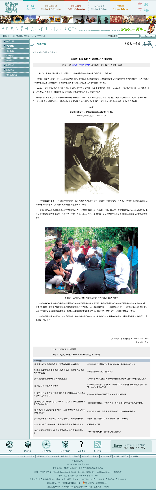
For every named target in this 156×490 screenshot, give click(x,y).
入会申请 (81, 451)
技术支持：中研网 (101, 487)
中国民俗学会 (45, 472)
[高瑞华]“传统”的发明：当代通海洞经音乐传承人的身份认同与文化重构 (117, 379)
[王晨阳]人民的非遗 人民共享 (46, 386)
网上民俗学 (65, 456)
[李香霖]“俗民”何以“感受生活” (100, 372)
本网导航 (125, 456)
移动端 (116, 456)
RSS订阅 (97, 451)
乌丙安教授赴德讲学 (67, 349)
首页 (34, 52)
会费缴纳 (94, 456)
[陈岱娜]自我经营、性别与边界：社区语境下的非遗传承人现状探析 (115, 403)
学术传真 (53, 52)
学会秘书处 (47, 479)
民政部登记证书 (53, 483)
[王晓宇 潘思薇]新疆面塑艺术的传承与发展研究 (107, 394)
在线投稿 (27, 451)
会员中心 (76, 456)
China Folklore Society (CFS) (64, 472)
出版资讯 (10, 70)
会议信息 (10, 51)
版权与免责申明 (52, 456)
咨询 (137, 448)
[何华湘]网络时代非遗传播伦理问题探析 (104, 432)
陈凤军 (75, 65)
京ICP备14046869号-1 (71, 483)
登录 (143, 448)
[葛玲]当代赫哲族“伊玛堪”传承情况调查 (50, 379)
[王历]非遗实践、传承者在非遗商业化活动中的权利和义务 (111, 411)
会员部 (111, 479)
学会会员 (85, 456)
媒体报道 (10, 60)
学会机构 (21, 456)
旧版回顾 (134, 456)
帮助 (132, 448)
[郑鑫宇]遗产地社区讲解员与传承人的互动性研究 (108, 419)
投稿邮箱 (100, 479)
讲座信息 (10, 56)
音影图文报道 (11, 75)
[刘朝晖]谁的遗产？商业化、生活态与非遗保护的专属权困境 (59, 419)
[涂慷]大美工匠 (94, 424)
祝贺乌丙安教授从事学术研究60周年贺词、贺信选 (79, 355)
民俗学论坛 (46, 451)
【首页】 (6, 36)
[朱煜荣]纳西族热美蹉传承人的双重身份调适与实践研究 (57, 364)
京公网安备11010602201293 (96, 483)
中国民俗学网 (84, 65)
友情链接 (40, 456)
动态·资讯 (43, 52)
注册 (126, 448)
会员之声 (10, 41)
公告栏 (9, 451)
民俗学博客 (65, 451)
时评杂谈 (10, 65)
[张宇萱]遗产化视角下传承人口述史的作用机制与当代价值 (111, 364)
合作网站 (30, 456)
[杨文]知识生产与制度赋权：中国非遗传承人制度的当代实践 (59, 424)
